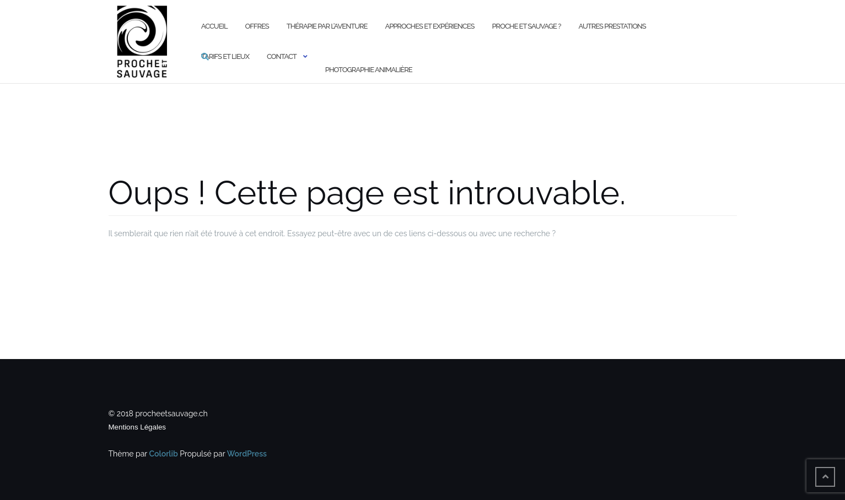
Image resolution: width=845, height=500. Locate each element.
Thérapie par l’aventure (327, 26)
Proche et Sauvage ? (526, 26)
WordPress (247, 453)
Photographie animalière (368, 70)
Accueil (214, 26)
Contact (282, 56)
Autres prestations (611, 26)
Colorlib (163, 453)
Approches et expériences (429, 26)
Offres (257, 26)
